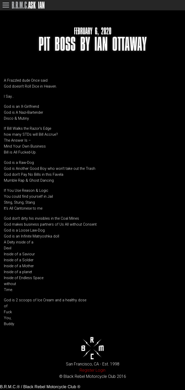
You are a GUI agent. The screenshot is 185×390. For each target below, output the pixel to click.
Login (100, 370)
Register (87, 370)
